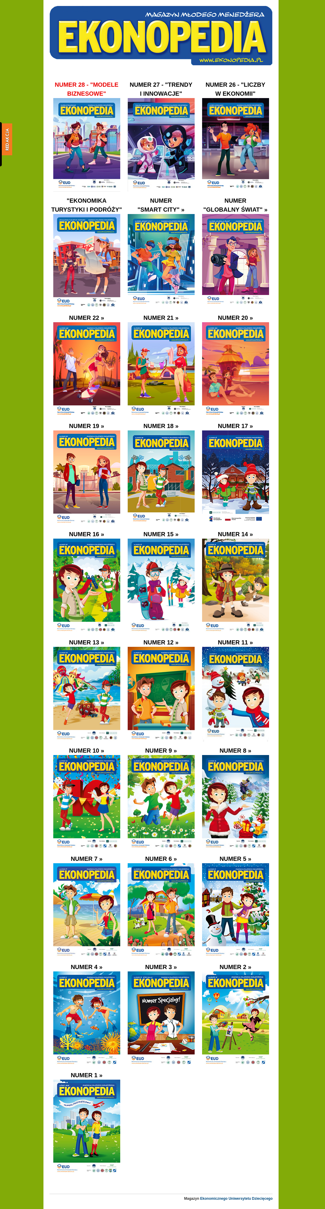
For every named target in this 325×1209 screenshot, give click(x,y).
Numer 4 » (87, 967)
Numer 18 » (161, 426)
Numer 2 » (235, 967)
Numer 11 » (235, 642)
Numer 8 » (235, 750)
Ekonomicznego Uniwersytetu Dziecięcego (236, 1198)
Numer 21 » (161, 317)
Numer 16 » (86, 534)
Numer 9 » (161, 750)
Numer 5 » (235, 858)
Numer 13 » (86, 642)
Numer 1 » (87, 1075)
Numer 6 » (161, 858)
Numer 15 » (161, 534)
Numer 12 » (161, 642)
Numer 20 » (235, 317)
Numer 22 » (86, 317)
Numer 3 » (161, 967)
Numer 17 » (235, 426)
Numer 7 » (87, 858)
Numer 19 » (86, 426)
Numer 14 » (235, 534)
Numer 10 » (86, 750)
